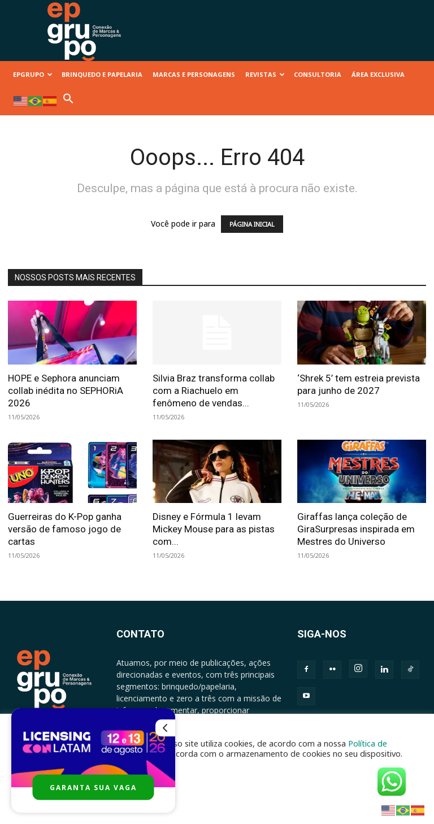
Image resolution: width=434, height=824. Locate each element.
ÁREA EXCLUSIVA (378, 74)
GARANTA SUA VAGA (93, 787)
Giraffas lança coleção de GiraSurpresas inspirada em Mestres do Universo (356, 529)
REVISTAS (265, 74)
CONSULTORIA (317, 74)
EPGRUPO (33, 74)
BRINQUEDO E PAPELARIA (102, 74)
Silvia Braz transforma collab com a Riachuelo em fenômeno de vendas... (214, 390)
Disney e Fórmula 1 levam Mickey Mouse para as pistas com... (214, 529)
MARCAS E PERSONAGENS (194, 74)
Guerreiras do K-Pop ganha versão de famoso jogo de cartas (64, 529)
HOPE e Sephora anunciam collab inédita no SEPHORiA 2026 (65, 390)
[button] (68, 101)
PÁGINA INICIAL (252, 224)
